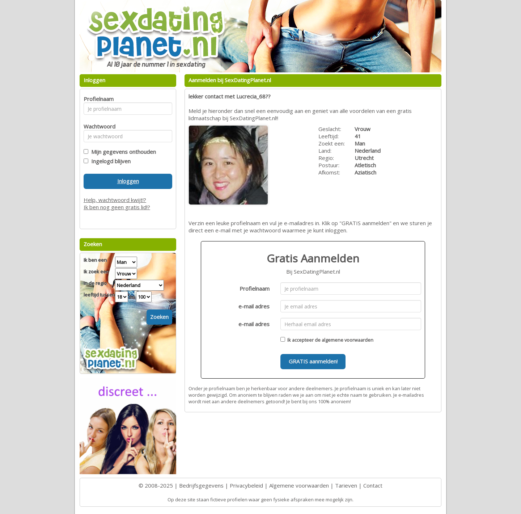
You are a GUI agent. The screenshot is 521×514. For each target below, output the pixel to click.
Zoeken (159, 316)
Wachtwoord (97, 126)
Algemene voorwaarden (299, 485)
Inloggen (128, 181)
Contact (372, 485)
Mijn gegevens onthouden (122, 151)
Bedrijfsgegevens (201, 485)
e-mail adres (254, 306)
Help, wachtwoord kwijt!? (115, 199)
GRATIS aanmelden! (313, 361)
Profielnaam (255, 288)
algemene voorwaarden (347, 340)
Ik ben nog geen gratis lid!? (117, 207)
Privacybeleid (246, 485)
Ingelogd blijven (109, 161)
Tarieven (346, 485)
